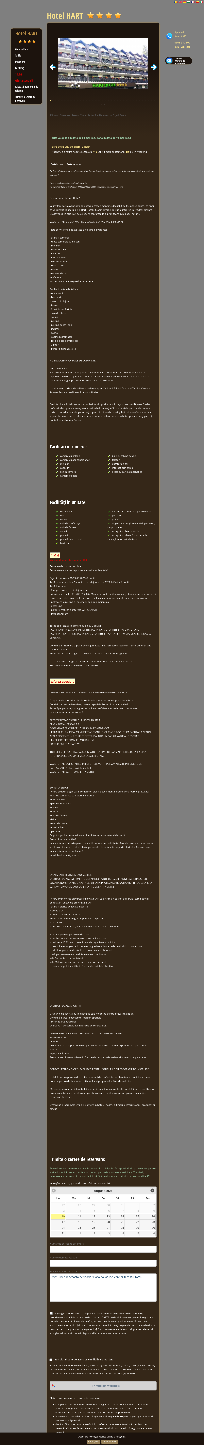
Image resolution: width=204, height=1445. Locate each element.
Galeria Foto (21, 49)
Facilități (19, 68)
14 (122, 1216)
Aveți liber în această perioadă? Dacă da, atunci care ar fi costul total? (103, 1287)
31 (63, 1233)
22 (137, 1222)
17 (63, 1222)
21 (122, 1222)
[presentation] (71, 1346)
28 (122, 1227)
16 (153, 1216)
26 (93, 1227)
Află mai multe (110, 1441)
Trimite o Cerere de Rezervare (25, 99)
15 (137, 1216)
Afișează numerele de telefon (26, 88)
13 (108, 1216)
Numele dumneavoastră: (64, 1257)
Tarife (18, 55)
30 (153, 1227)
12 (93, 1216)
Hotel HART (26, 33)
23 (153, 1222)
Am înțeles (93, 1441)
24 (63, 1227)
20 (108, 1222)
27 (108, 1227)
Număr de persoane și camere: (67, 1243)
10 (63, 1216)
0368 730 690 (182, 42)
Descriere (20, 62)
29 (137, 1227)
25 (79, 1227)
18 (79, 1222)
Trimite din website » (106, 1385)
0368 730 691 (182, 47)
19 (93, 1222)
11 (79, 1216)
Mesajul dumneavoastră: (63, 1271)
